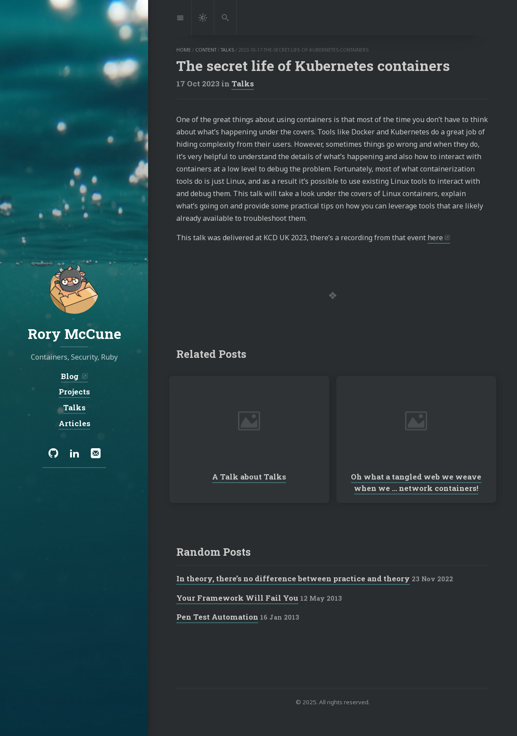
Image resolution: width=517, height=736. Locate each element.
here (435, 237)
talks (227, 50)
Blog (70, 376)
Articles (74, 423)
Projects (74, 392)
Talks (242, 83)
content (205, 50)
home (183, 50)
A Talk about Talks (249, 477)
